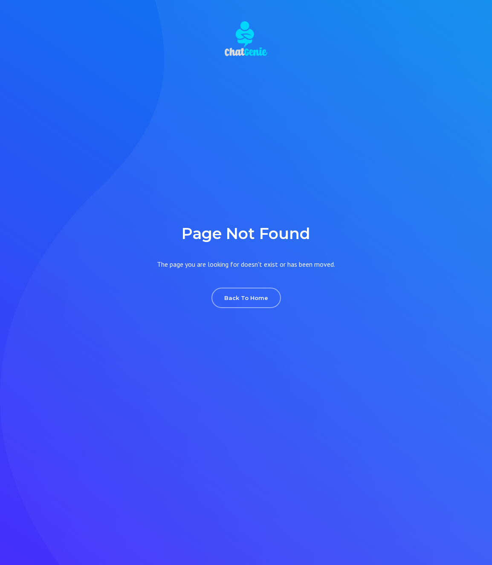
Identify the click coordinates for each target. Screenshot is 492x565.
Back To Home (246, 297)
